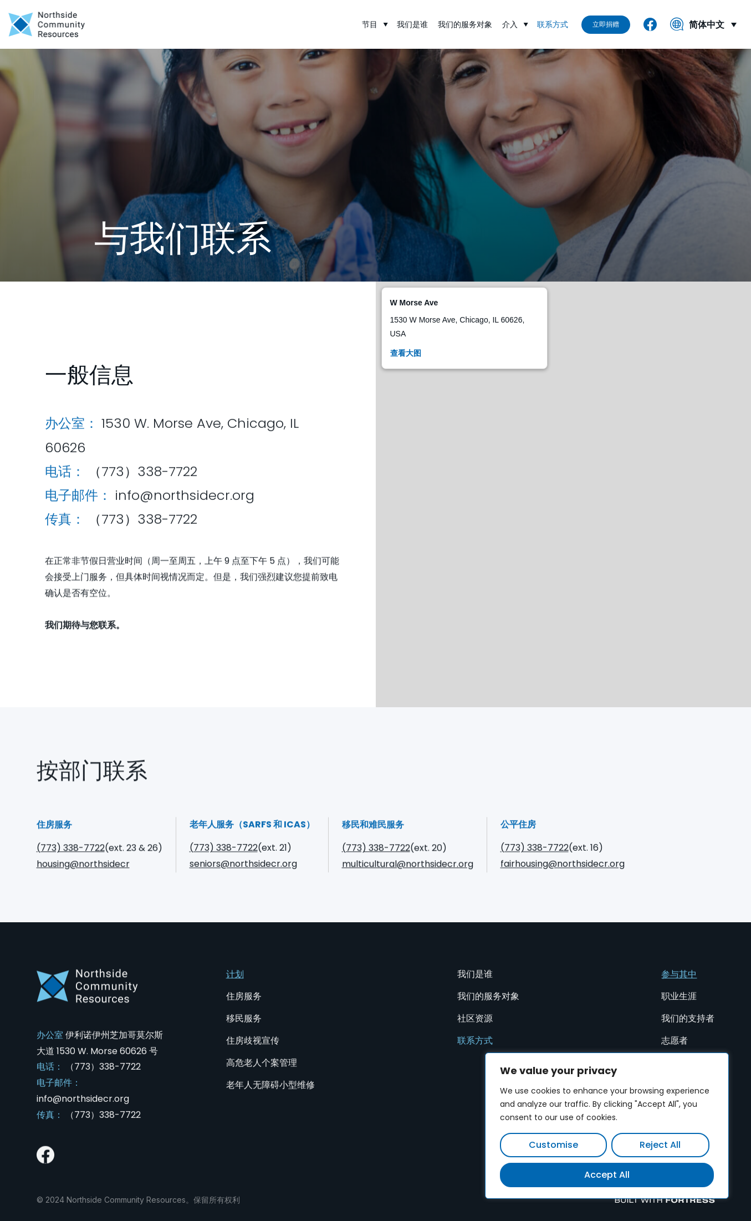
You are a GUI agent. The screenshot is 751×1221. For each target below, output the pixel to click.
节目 (374, 24)
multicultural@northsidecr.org (407, 880)
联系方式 (553, 24)
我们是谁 (412, 24)
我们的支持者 (687, 1035)
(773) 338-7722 (71, 864)
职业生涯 (679, 1013)
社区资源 (475, 1035)
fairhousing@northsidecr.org (562, 880)
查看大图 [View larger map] (405, 353)
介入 (515, 24)
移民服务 (244, 1035)
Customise (553, 1144)
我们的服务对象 (465, 24)
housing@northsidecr (83, 880)
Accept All (607, 1174)
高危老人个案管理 (261, 1079)
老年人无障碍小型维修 (270, 1101)
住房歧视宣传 (252, 1057)
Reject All (660, 1144)
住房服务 (244, 1013)
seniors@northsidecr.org (243, 880)
